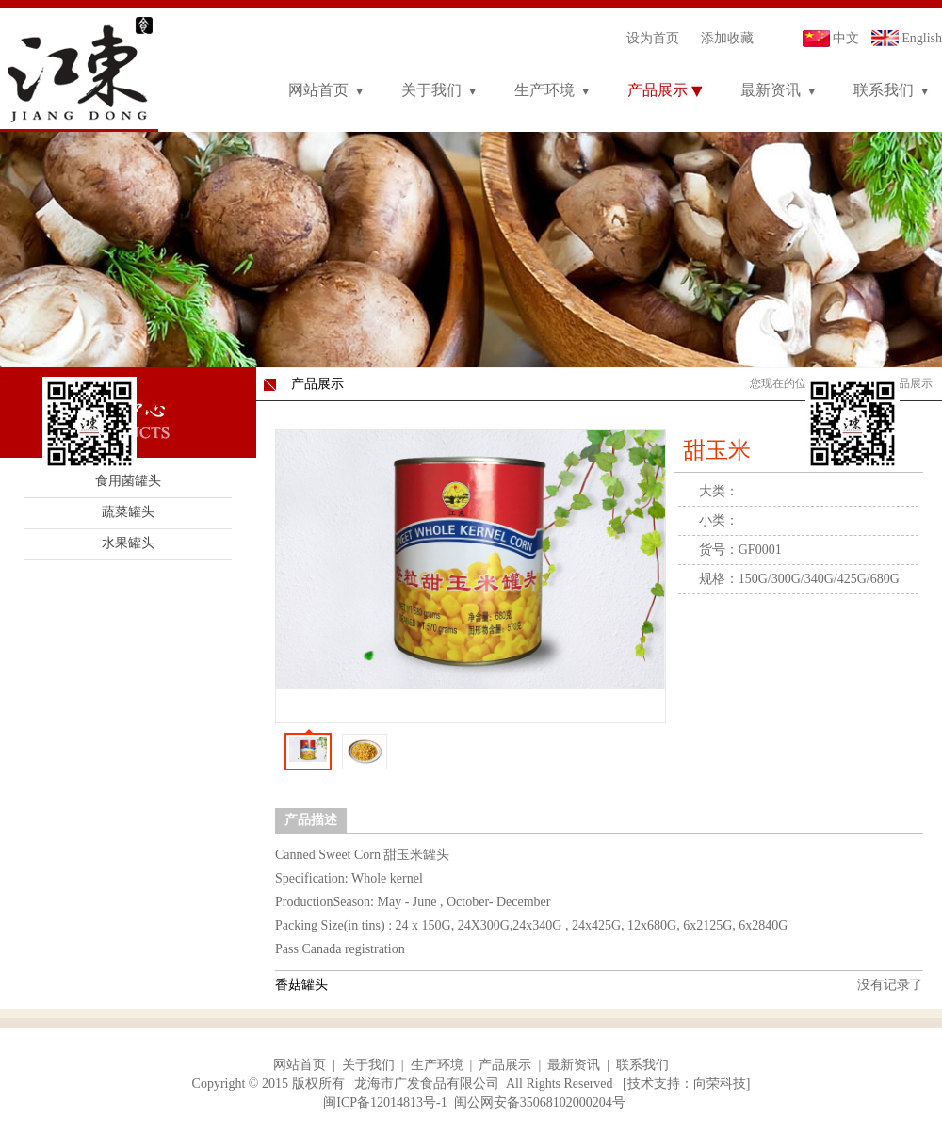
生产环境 (544, 90)
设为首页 (652, 38)
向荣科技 (719, 1084)
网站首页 (318, 90)
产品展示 (657, 90)
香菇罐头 (301, 985)
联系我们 (883, 90)
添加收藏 (727, 38)
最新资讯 (770, 90)
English (921, 38)
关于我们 (431, 90)
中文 (846, 38)
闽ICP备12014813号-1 (385, 1102)
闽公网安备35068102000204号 (539, 1102)
